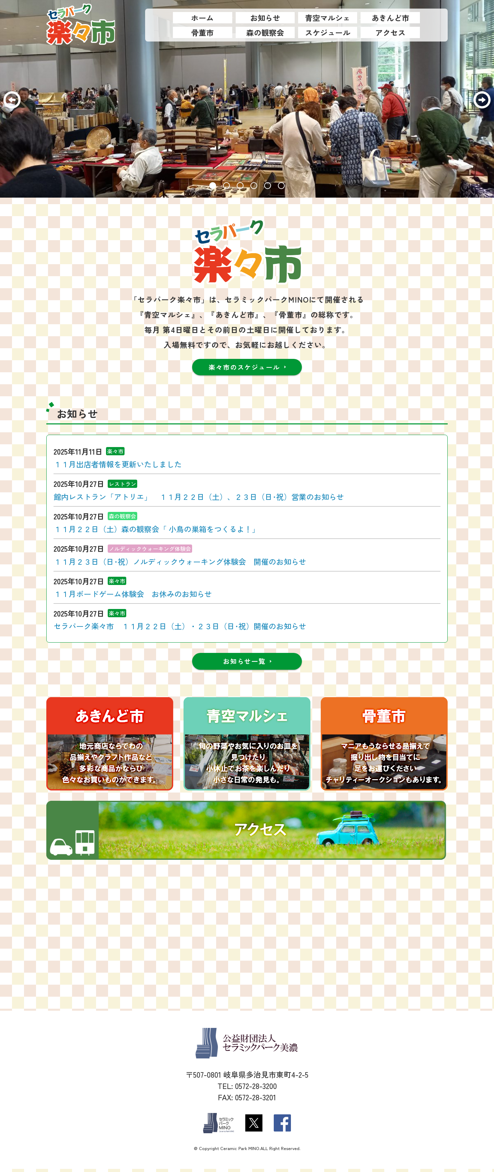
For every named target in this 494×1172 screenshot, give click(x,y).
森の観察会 (265, 32)
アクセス (390, 32)
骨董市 (202, 32)
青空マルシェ (327, 17)
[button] (212, 185)
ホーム (202, 17)
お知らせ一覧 (244, 663)
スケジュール (327, 32)
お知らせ (265, 17)
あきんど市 (390, 17)
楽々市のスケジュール (244, 367)
